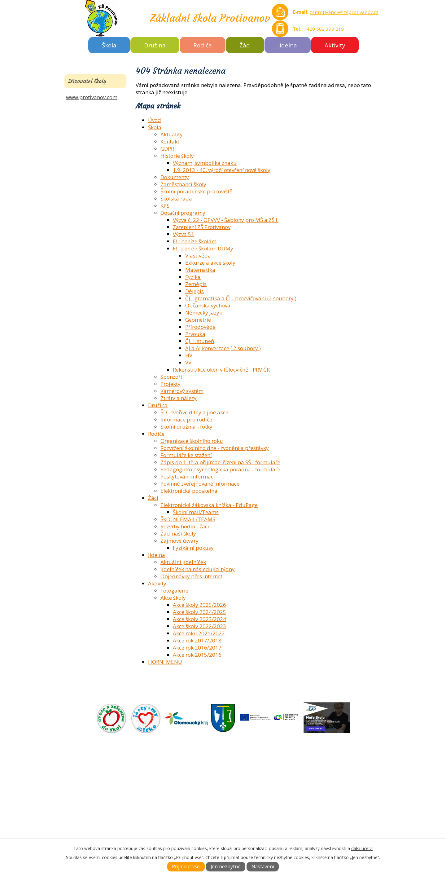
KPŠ (164, 205)
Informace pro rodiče (186, 419)
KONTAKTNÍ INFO (246, 801)
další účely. (362, 848)
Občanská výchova (207, 305)
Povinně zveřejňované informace (199, 483)
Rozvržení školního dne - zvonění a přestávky (214, 448)
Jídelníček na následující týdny (197, 569)
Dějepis (194, 291)
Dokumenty (174, 177)
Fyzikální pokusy (193, 547)
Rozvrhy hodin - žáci (184, 526)
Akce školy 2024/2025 (199, 611)
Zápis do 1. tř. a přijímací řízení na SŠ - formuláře (220, 462)
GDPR (167, 148)
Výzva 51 (183, 234)
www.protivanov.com (91, 97)
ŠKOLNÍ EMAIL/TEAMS (187, 519)
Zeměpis (196, 284)
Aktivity (335, 45)
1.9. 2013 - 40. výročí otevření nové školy (221, 170)
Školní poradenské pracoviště (196, 191)
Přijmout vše (186, 866)
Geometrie (198, 319)
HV (188, 355)
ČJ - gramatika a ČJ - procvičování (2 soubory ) (240, 298)
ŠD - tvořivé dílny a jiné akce (194, 412)
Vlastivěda (198, 255)
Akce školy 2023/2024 (199, 619)
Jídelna (287, 45)
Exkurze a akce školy (210, 262)
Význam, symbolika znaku (205, 162)
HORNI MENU (165, 661)
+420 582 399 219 (324, 29)
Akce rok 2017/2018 (197, 640)
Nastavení (262, 866)
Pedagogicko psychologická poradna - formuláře (220, 469)
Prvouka (195, 333)
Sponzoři (171, 376)
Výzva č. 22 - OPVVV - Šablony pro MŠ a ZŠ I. (225, 219)
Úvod (154, 120)
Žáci (245, 45)
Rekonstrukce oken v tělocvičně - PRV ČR (221, 369)
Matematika (200, 269)
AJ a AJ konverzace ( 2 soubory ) (223, 348)
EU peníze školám (194, 241)
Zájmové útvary (179, 540)
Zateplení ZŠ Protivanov (201, 227)
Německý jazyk (203, 312)
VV (188, 362)
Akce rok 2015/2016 (197, 654)
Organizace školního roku (191, 440)
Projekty (170, 383)
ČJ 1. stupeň (199, 341)
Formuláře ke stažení (186, 455)
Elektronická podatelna (188, 490)
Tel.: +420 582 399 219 (106, 829)
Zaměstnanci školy (183, 184)
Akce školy (173, 597)
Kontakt (169, 141)
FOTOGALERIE (242, 793)
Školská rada (176, 198)
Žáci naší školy (178, 533)
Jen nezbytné (226, 866)
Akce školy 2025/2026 (199, 604)
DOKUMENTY (241, 786)
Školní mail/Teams (196, 512)
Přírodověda (200, 326)
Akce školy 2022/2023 (199, 626)
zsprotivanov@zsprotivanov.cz (344, 12)
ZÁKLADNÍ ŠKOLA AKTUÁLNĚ (260, 772)
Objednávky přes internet (191, 576)
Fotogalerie (174, 590)
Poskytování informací (187, 476)
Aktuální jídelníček (183, 562)
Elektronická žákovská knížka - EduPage (209, 505)
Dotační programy (182, 212)
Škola (109, 45)
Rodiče (202, 45)
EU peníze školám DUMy (203, 248)
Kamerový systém (181, 391)
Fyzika (193, 276)
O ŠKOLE (235, 779)
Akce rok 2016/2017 (197, 647)
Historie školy (177, 155)
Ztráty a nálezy (178, 398)
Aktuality (171, 134)
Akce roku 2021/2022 (199, 633)
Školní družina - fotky (186, 426)
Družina (155, 45)
